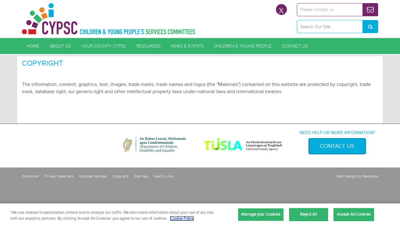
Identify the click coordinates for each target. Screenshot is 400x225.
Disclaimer (30, 176)
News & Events (187, 46)
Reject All (308, 214)
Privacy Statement (59, 176)
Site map (141, 176)
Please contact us (317, 9)
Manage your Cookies (260, 214)
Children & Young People (243, 46)
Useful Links (163, 176)
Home (33, 46)
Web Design (346, 176)
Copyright (120, 176)
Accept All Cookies (354, 214)
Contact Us (295, 46)
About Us (60, 46)
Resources (148, 46)
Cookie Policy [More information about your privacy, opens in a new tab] (182, 218)
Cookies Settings (93, 176)
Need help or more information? (337, 132)
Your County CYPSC (103, 46)
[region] (200, 214)
